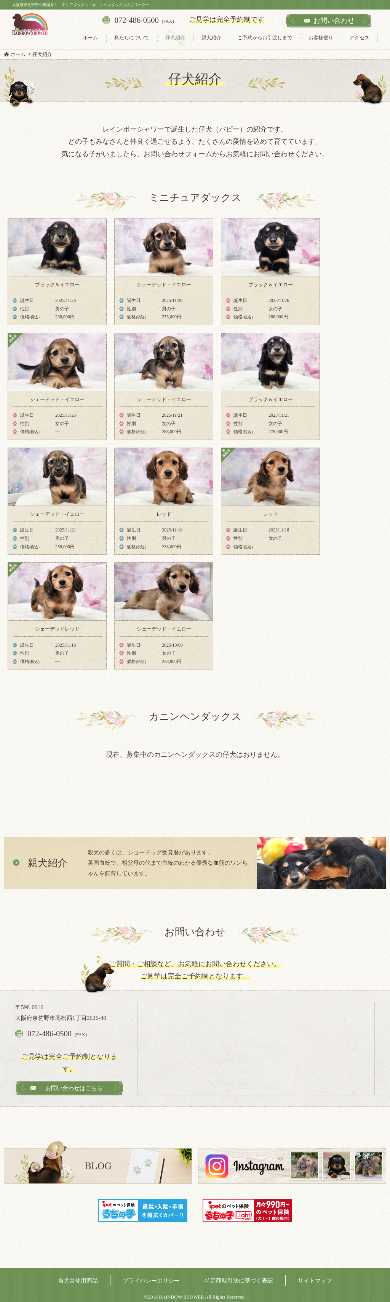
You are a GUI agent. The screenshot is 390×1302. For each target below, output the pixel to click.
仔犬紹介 (175, 37)
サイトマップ (315, 1280)
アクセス (359, 37)
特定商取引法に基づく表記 (239, 1280)
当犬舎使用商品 (78, 1280)
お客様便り (320, 37)
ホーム (90, 37)
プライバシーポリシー (151, 1280)
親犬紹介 (211, 37)
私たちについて (131, 37)
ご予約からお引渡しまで (265, 37)
